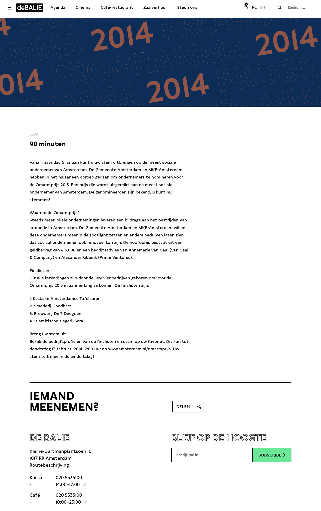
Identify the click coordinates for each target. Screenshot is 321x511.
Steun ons (187, 7)
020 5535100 (69, 477)
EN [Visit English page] (262, 7)
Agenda (57, 7)
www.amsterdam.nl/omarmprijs (139, 348)
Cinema (83, 7)
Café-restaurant (117, 7)
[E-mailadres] (211, 455)
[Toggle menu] (9, 7)
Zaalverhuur (155, 7)
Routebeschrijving (49, 465)
